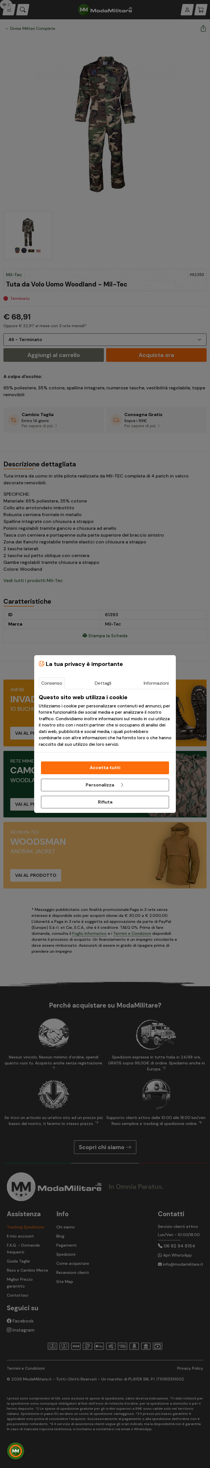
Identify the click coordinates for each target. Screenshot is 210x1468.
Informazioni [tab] (156, 683)
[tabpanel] (105, 721)
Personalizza (105, 785)
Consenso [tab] (51, 683)
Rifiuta (105, 802)
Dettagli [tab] (103, 683)
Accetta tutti (105, 768)
